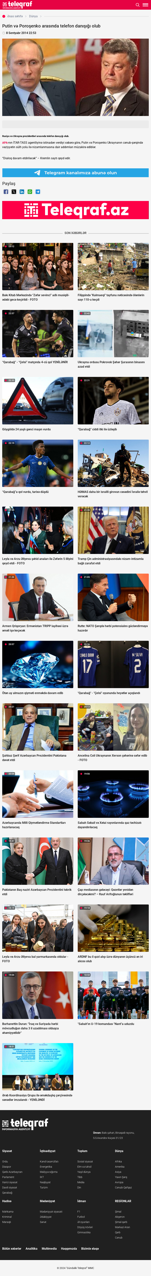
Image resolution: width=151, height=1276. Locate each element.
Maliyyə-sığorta (49, 1171)
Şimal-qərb (121, 1222)
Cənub (118, 1237)
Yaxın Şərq (121, 1177)
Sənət (43, 1222)
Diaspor (6, 1166)
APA (5, 142)
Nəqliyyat (45, 1182)
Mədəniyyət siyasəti (51, 1211)
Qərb (117, 1232)
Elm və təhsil (84, 1166)
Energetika (46, 1166)
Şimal (118, 1211)
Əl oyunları (83, 1222)
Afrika (118, 1161)
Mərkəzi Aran (122, 1227)
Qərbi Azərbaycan (12, 1171)
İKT (42, 1177)
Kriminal (7, 1216)
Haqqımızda (69, 1248)
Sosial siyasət (85, 1161)
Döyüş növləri (85, 1227)
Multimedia (49, 1248)
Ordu (5, 1161)
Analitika (31, 1248)
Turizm (44, 1187)
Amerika (119, 1166)
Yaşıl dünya (84, 1171)
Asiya (118, 1171)
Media (80, 1182)
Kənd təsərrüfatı (49, 1161)
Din (79, 1187)
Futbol (81, 1216)
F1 (78, 1211)
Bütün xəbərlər (11, 1248)
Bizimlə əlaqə (90, 1248)
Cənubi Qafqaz (123, 1187)
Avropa (119, 1182)
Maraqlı (6, 1222)
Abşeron (120, 1216)
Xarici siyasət (9, 1182)
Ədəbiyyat (46, 1216)
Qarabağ (7, 1192)
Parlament (8, 1177)
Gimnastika (84, 1232)
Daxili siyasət (9, 1187)
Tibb (79, 1177)
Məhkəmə (7, 1211)
